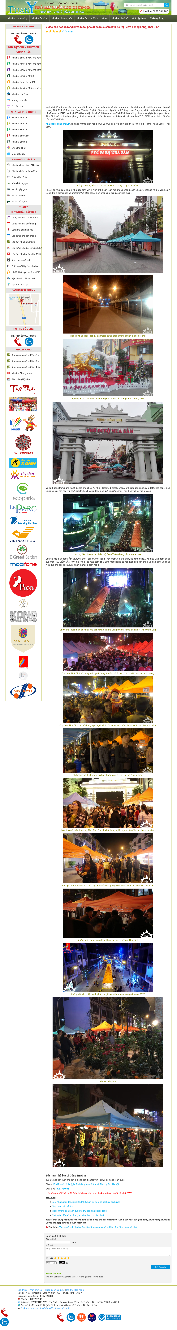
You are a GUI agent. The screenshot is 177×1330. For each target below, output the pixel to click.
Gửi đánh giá (160, 1269)
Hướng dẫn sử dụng (55, 1291)
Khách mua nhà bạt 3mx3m (104, 1227)
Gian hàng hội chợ (128, 1227)
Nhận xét (49, 1245)
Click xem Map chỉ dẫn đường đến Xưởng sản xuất (45, 1310)
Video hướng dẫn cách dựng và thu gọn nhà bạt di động (79, 1211)
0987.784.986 (160, 11)
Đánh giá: (50, 1260)
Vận (36, 1291)
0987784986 (63, 1188)
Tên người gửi (51, 1239)
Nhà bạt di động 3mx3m (58, 124)
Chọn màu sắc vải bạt (62, 1206)
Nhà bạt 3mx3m (82, 1227)
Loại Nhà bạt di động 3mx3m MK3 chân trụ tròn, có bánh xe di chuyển (86, 1202)
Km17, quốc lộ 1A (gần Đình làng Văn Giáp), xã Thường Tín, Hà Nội (86, 1184)
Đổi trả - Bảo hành (75, 1291)
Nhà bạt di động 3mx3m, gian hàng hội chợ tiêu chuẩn (78, 1215)
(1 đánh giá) (68, 31)
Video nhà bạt (66, 1227)
